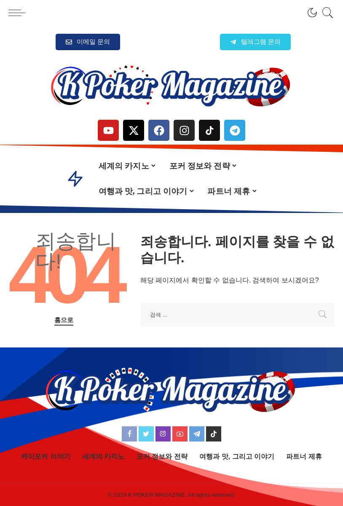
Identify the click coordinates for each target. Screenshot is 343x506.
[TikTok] (213, 433)
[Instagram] (163, 433)
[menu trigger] (18, 12)
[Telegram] (196, 433)
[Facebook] (129, 433)
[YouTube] (180, 433)
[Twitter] (146, 433)
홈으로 (63, 320)
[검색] (326, 12)
